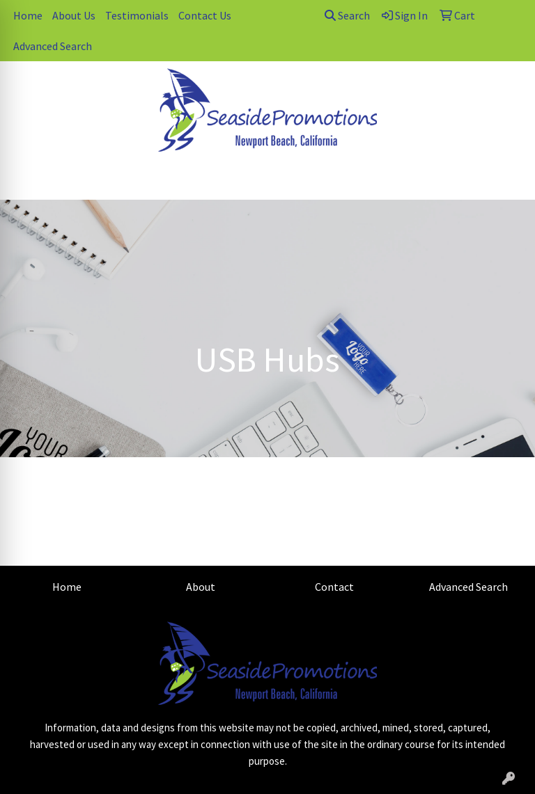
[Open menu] (507, 179)
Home (27, 15)
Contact (334, 587)
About (200, 587)
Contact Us (204, 15)
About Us (73, 15)
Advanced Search (52, 46)
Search (347, 15)
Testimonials (137, 15)
